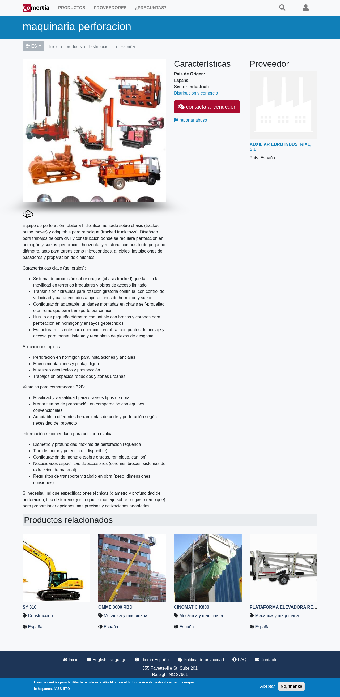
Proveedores (110, 8)
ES (32, 46)
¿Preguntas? (151, 8)
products (73, 46)
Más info (62, 688)
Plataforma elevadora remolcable (293, 607)
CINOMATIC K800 (191, 607)
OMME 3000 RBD (115, 607)
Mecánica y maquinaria (125, 615)
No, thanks (291, 686)
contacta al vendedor (206, 107)
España (128, 46)
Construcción (40, 615)
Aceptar (267, 686)
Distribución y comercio (111, 46)
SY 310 (29, 607)
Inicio (53, 46)
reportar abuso (190, 120)
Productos (71, 8)
